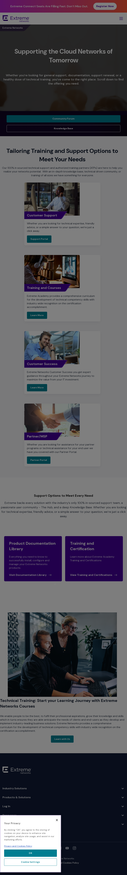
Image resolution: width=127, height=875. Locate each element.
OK (30, 853)
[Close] (57, 820)
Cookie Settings (30, 862)
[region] (30, 843)
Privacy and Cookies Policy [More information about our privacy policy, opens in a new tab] (18, 846)
